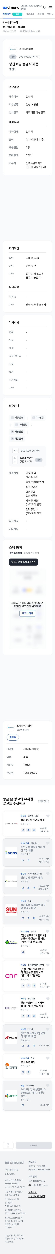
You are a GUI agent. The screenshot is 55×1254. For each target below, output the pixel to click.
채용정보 (12, 15)
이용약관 (32, 1192)
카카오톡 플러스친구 (38, 1185)
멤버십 (50, 14)
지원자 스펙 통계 (31, 553)
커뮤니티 (30, 14)
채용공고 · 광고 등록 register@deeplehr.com (39, 1168)
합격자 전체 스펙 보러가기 (23, 562)
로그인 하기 (27, 613)
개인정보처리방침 (36, 1196)
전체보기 (44, 801)
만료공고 (33, 1145)
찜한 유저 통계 (16, 553)
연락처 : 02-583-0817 (15, 1187)
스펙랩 (41, 14)
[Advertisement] (27, 204)
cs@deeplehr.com (36, 1181)
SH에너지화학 (26, 49)
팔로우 (13, 737)
